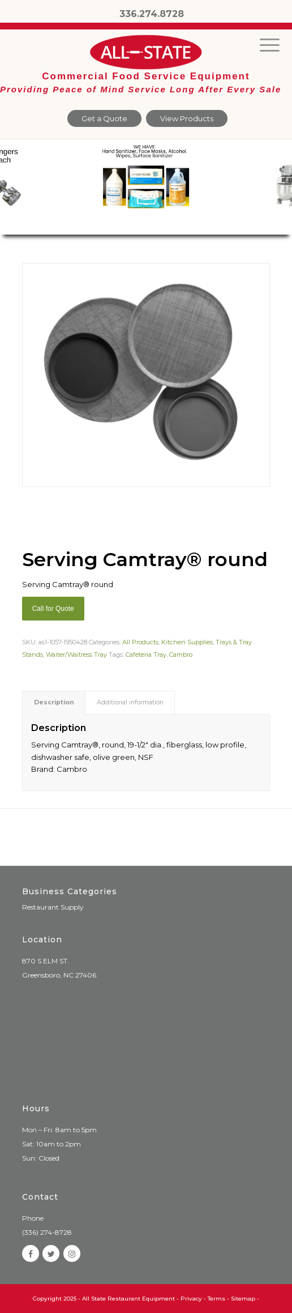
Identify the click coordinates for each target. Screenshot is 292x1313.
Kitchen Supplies (187, 642)
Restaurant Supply (53, 907)
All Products (140, 642)
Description (54, 702)
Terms (216, 1298)
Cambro (180, 654)
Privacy (191, 1298)
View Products (186, 118)
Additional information (130, 702)
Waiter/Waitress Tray (76, 654)
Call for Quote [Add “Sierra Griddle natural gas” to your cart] (53, 609)
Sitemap (243, 1298)
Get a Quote (104, 118)
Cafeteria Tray (146, 654)
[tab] (53, 702)
